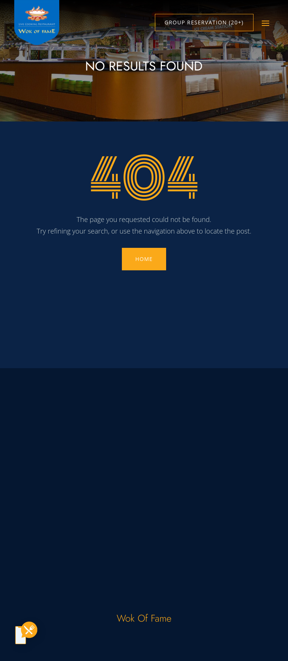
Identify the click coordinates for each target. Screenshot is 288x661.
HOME (144, 258)
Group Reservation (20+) (204, 22)
